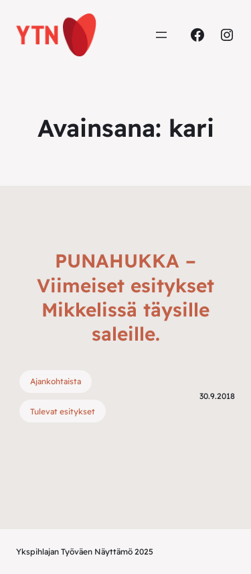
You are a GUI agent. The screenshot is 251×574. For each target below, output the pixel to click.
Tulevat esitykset (62, 411)
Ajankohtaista (55, 381)
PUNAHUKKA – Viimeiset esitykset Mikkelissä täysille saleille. (125, 297)
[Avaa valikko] (161, 35)
